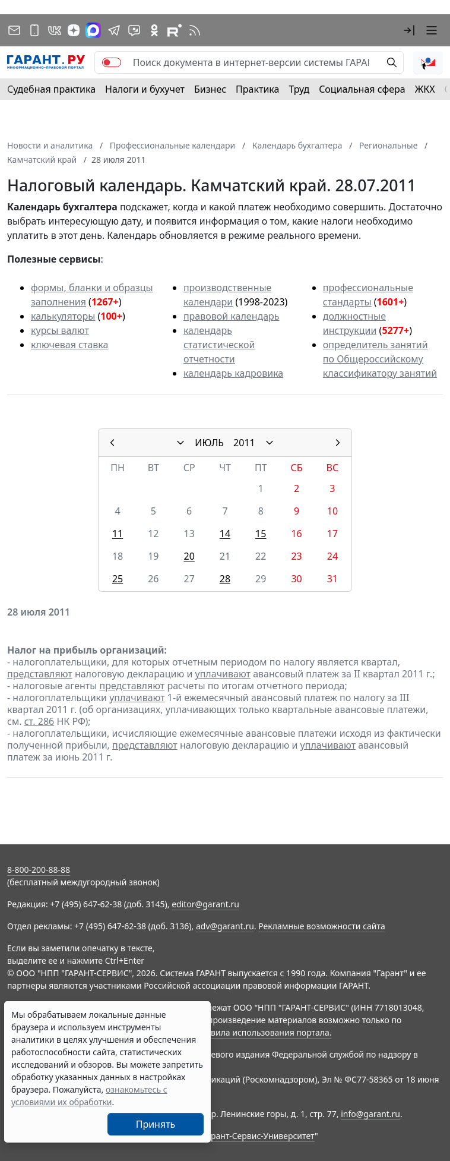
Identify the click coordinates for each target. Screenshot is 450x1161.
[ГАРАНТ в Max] (93, 30)
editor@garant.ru (205, 904)
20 (189, 556)
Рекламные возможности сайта (321, 926)
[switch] (111, 62)
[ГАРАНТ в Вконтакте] (54, 30)
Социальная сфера (362, 89)
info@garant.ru (370, 1113)
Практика (257, 89)
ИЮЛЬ (209, 442)
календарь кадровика (233, 373)
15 (260, 533)
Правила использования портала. (263, 1032)
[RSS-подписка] (195, 30)
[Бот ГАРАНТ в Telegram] (134, 30)
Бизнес (210, 89)
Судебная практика (51, 89)
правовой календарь (231, 316)
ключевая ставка (69, 344)
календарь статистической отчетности (219, 344)
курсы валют (60, 330)
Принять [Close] (156, 1124)
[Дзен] (74, 30)
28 (225, 578)
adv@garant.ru (225, 926)
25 (117, 578)
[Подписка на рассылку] (14, 30)
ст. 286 (39, 721)
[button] (409, 30)
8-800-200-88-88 (38, 869)
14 (225, 533)
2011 (244, 442)
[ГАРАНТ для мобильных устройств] (34, 30)
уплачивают (223, 673)
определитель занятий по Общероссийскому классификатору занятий (380, 359)
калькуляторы (63, 316)
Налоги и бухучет (145, 89)
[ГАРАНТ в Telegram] (114, 30)
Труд (299, 89)
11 (117, 533)
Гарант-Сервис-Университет (258, 1135)
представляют (39, 673)
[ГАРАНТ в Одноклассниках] (154, 30)
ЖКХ (425, 89)
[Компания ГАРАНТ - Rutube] (174, 30)
